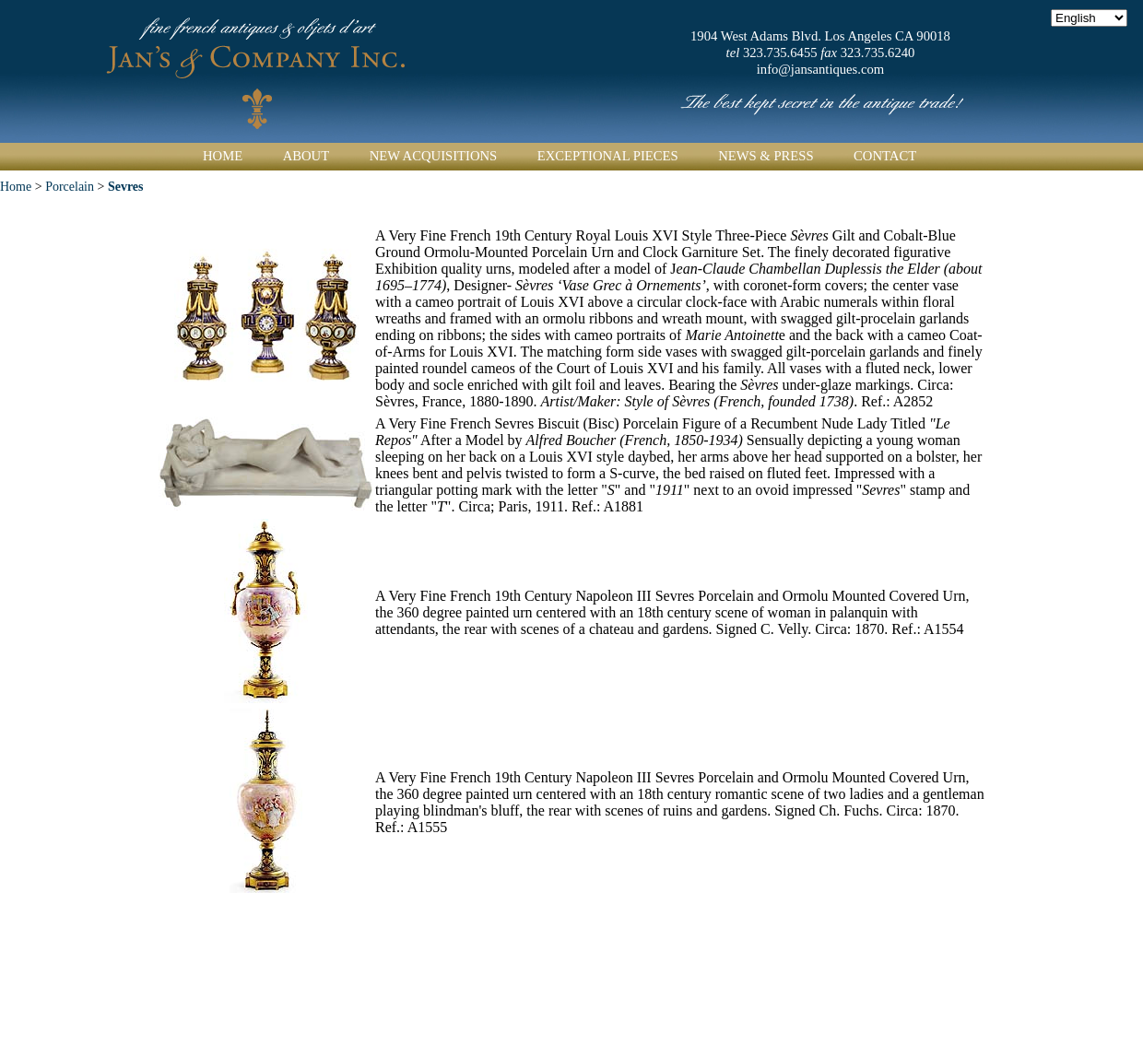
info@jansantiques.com (820, 69)
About (306, 155)
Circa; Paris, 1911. (515, 506)
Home (222, 155)
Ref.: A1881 (607, 506)
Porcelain (69, 187)
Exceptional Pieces (607, 155)
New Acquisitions (434, 155)
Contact (885, 155)
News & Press (765, 155)
